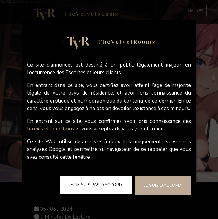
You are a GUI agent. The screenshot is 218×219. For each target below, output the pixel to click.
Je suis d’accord (162, 185)
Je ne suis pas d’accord (95, 185)
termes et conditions (50, 128)
